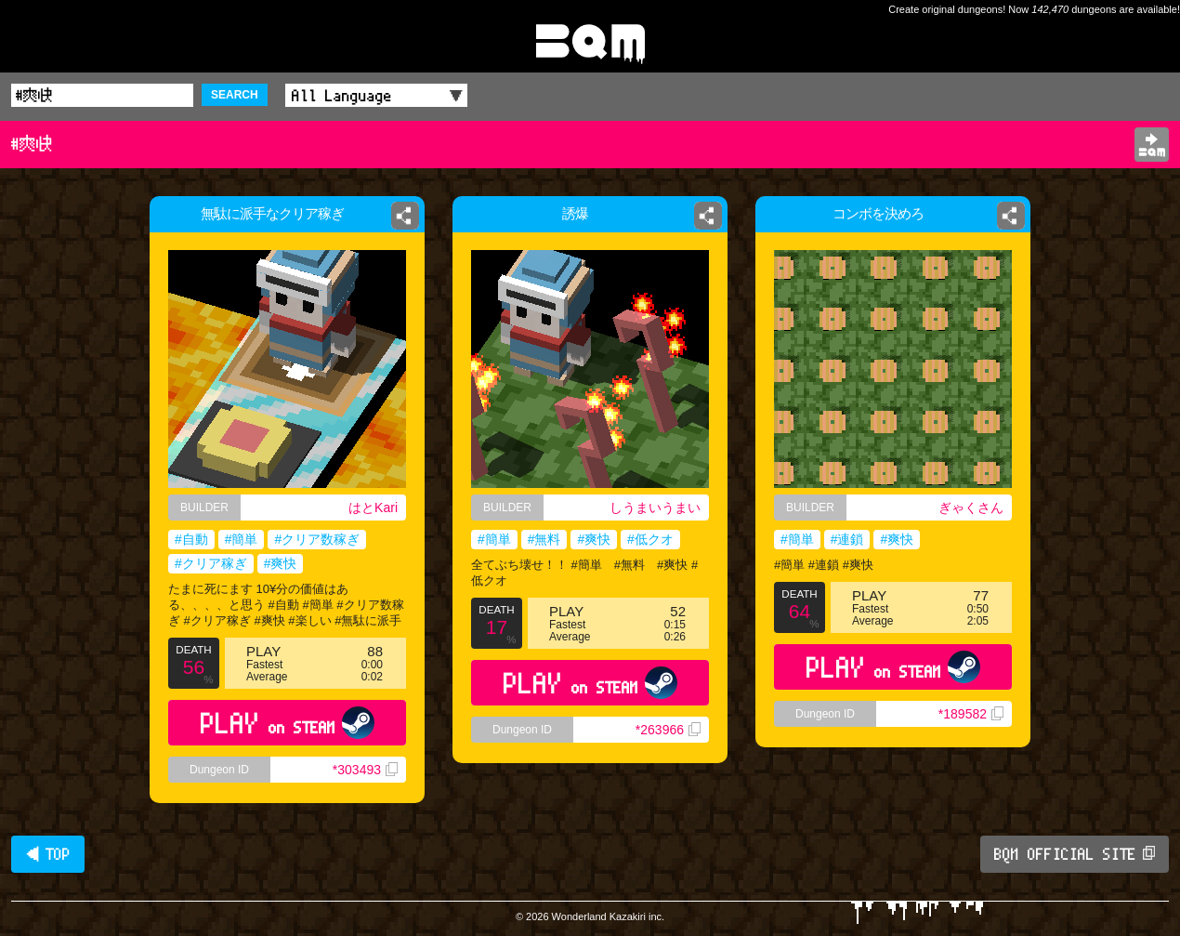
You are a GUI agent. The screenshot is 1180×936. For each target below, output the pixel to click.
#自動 (191, 539)
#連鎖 (847, 539)
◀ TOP (48, 854)
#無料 (544, 539)
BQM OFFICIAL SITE (1074, 854)
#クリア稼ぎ (211, 563)
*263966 (668, 729)
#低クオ (650, 539)
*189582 (970, 713)
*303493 (365, 769)
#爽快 (280, 563)
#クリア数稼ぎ (317, 539)
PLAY (287, 722)
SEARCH (234, 94)
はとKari (373, 507)
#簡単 (241, 539)
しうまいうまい (655, 507)
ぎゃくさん (970, 507)
